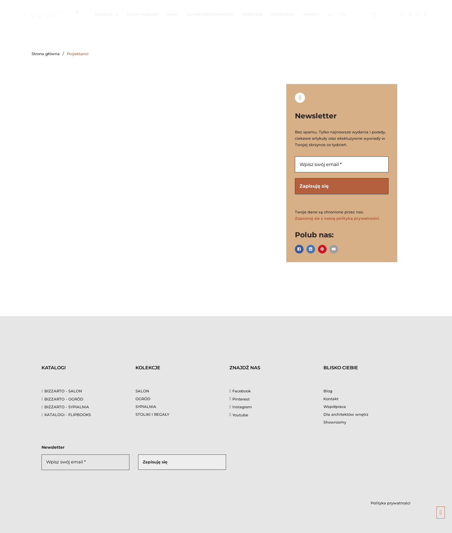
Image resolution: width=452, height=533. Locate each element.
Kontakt (311, 14)
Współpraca (283, 14)
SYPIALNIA (145, 407)
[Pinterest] (322, 249)
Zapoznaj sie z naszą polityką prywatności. (337, 218)
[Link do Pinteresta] (418, 14)
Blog (327, 391)
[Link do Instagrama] (410, 14)
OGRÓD (142, 399)
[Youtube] (238, 415)
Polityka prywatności (390, 503)
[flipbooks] (85, 415)
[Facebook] (299, 249)
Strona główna (46, 53)
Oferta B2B (252, 14)
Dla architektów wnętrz (210, 14)
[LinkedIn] (310, 249)
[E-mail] (333, 249)
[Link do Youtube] (426, 14)
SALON (142, 391)
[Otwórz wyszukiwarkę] (374, 14)
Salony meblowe (143, 14)
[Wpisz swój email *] (342, 164)
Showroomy (334, 422)
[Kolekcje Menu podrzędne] (116, 14)
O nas (172, 14)
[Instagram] (240, 407)
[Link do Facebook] (402, 14)
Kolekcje (103, 14)
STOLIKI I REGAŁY (152, 414)
